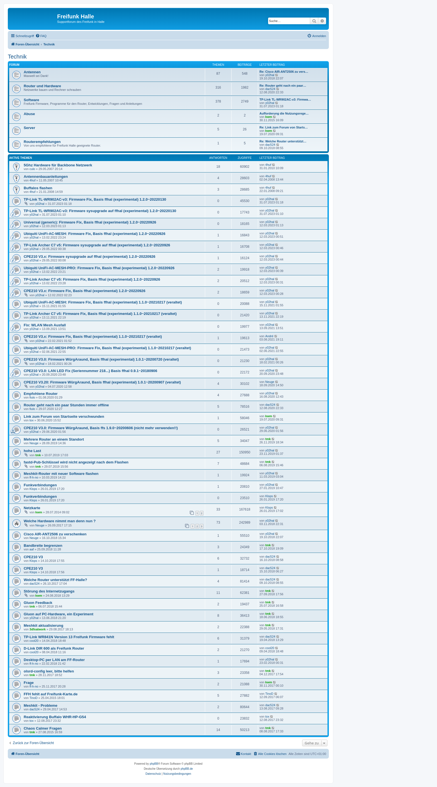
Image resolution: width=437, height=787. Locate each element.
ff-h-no (34, 477)
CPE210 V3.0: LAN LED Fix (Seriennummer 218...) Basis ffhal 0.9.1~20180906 (90, 371)
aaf (32, 549)
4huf (268, 164)
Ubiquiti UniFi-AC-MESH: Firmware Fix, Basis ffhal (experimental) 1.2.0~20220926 (94, 234)
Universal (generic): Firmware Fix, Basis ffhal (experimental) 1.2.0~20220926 (90, 222)
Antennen (32, 72)
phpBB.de (187, 768)
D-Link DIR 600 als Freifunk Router (54, 648)
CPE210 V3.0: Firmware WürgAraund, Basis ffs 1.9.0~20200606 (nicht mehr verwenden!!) (101, 428)
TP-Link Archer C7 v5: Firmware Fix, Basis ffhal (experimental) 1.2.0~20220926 (92, 279)
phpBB (154, 763)
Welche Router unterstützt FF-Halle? (55, 580)
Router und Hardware (42, 86)
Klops (33, 488)
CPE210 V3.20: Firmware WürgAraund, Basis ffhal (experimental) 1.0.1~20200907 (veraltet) (102, 382)
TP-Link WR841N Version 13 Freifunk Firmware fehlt (69, 637)
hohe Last (32, 451)
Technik (17, 57)
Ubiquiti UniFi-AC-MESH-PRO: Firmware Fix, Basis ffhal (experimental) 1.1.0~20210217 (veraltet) (107, 348)
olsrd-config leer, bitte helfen (49, 671)
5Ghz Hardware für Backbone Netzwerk (58, 165)
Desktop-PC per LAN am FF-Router (54, 660)
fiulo (32, 397)
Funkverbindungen (40, 485)
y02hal (269, 75)
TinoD (34, 697)
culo (32, 169)
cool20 (34, 640)
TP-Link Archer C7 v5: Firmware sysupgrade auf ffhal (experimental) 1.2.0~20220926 (97, 245)
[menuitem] (41, 36)
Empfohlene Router (41, 394)
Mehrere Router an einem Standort (54, 439)
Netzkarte (32, 508)
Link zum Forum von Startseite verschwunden (64, 416)
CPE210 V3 (33, 557)
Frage (29, 683)
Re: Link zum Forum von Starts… (283, 127)
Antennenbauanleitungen (46, 176)
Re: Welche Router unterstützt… (282, 141)
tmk (268, 439)
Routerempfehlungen (42, 142)
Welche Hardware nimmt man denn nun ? (60, 521)
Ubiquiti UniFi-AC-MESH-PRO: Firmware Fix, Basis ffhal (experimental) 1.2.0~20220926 (99, 268)
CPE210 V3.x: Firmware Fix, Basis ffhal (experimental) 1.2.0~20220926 (84, 291)
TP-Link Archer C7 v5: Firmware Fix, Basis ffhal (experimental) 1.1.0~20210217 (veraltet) (100, 314)
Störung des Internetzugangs (49, 591)
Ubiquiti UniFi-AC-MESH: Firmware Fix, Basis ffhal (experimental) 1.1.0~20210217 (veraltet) (103, 302)
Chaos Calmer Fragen (43, 728)
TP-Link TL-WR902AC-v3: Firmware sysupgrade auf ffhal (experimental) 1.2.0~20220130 (100, 211)
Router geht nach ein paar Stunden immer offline (66, 405)
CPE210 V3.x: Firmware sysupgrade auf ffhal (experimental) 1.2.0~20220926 (89, 256)
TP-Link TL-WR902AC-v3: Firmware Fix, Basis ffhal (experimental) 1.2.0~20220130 (95, 199)
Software (31, 100)
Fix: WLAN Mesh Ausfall (45, 325)
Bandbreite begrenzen (43, 545)
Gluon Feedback (38, 603)
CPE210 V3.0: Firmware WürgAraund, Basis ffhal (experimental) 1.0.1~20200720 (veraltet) (101, 359)
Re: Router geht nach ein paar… (282, 85)
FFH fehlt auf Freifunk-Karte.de (50, 694)
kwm (268, 116)
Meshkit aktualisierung (43, 625)
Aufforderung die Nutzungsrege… (284, 113)
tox (32, 420)
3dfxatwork (38, 629)
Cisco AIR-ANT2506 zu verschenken (55, 534)
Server (29, 128)
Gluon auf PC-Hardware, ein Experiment (58, 614)
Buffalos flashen (38, 188)
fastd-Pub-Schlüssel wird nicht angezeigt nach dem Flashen (76, 462)
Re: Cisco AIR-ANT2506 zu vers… (283, 71)
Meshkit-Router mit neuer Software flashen (61, 474)
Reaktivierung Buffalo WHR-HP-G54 (55, 717)
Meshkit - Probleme (40, 705)
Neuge (269, 381)
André (269, 336)
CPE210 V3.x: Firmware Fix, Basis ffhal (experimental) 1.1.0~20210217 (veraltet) (93, 336)
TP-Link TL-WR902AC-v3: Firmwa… (285, 99)
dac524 (270, 89)
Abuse (29, 114)
